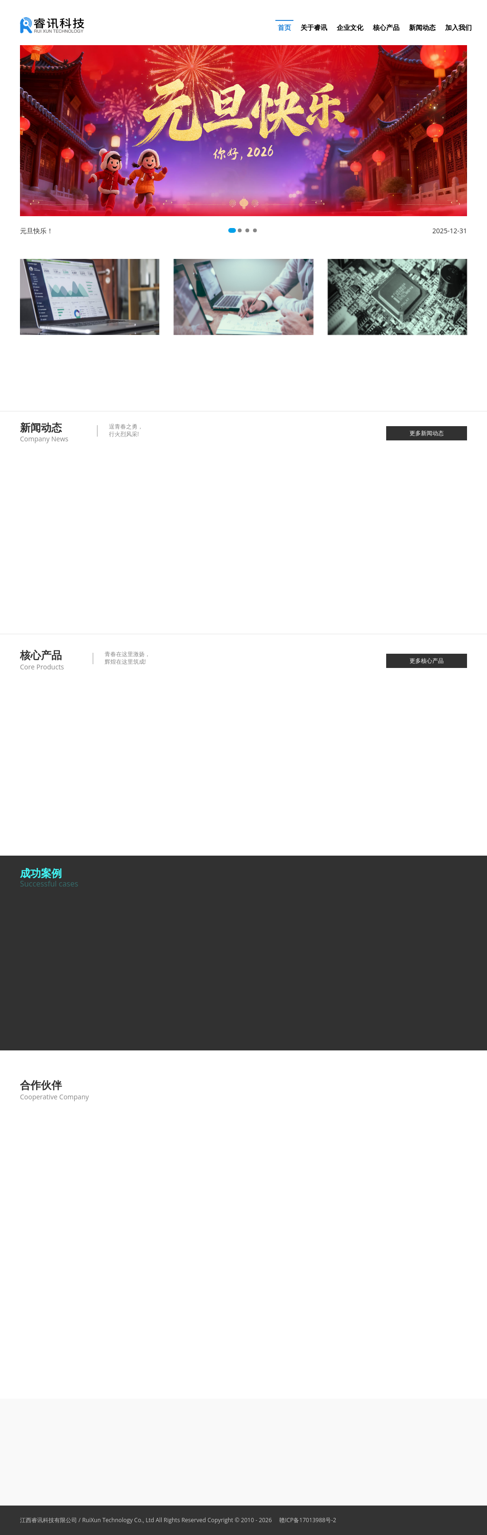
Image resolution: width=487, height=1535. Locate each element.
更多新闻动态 (426, 433)
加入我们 (458, 27)
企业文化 (350, 27)
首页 (284, 27)
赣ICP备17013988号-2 (304, 1520)
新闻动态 (422, 27)
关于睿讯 (314, 27)
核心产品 (386, 27)
